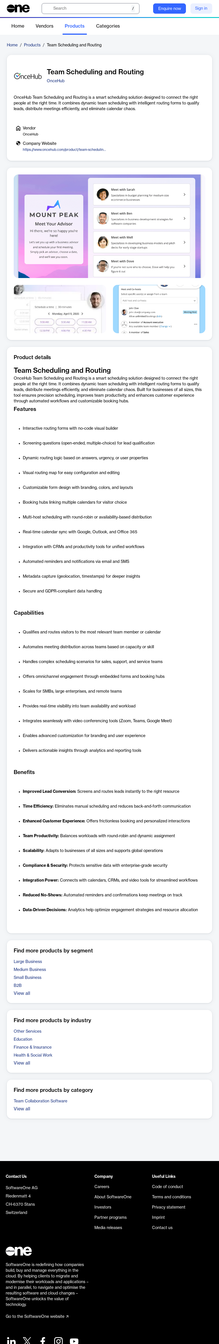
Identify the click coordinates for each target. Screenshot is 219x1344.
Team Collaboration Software (40, 1101)
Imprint (158, 1218)
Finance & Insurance (33, 1047)
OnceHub (55, 81)
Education (23, 1040)
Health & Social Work (33, 1055)
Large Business (28, 962)
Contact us (162, 1228)
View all (22, 993)
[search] (90, 8)
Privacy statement (168, 1207)
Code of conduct (167, 1187)
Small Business (27, 978)
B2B (18, 986)
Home (17, 26)
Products (75, 26)
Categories (108, 26)
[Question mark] (145, 8)
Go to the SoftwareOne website (37, 1317)
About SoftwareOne (112, 1197)
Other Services (27, 1032)
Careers (101, 1187)
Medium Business (30, 970)
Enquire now (169, 9)
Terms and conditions (171, 1197)
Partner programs (110, 1218)
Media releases (108, 1228)
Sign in (201, 9)
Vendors (44, 26)
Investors (102, 1207)
